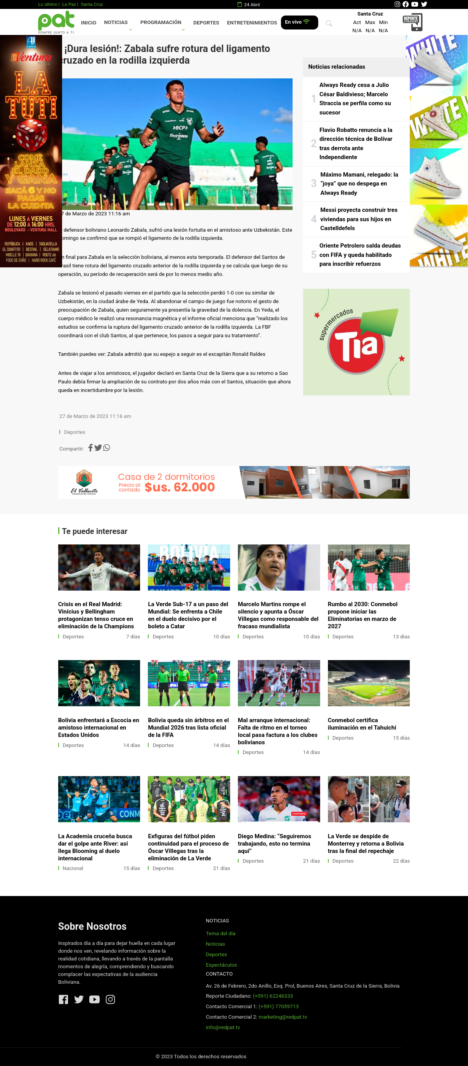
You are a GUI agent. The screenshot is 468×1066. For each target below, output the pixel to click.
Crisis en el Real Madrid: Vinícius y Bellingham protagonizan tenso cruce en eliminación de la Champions (96, 615)
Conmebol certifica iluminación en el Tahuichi (362, 724)
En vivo (297, 22)
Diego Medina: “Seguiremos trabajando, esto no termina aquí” (274, 844)
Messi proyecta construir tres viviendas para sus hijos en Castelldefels (359, 219)
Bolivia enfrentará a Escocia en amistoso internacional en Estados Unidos (98, 727)
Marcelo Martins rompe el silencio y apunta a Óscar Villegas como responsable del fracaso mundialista (278, 615)
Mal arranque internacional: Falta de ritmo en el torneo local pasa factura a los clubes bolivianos (277, 731)
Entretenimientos (252, 23)
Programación (161, 22)
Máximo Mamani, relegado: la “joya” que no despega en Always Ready (359, 183)
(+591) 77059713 (278, 1006)
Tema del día (220, 933)
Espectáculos (221, 965)
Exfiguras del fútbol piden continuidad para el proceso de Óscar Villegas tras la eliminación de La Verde (188, 847)
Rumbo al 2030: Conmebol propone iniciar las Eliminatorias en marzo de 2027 (363, 615)
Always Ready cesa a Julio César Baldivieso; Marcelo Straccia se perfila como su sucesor (355, 98)
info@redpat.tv (223, 1027)
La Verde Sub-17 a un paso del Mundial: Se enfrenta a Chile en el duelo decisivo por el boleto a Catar (188, 615)
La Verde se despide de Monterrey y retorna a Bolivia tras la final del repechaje (366, 844)
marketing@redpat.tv (282, 1017)
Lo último (47, 4)
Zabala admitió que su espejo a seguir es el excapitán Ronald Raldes (186, 354)
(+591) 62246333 (273, 996)
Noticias (116, 22)
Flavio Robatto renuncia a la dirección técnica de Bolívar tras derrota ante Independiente (355, 144)
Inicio (88, 23)
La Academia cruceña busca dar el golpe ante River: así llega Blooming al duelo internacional (95, 847)
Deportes (206, 23)
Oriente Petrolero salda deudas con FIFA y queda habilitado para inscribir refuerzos (360, 254)
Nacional (73, 868)
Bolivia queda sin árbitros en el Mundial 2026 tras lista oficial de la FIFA (188, 727)
